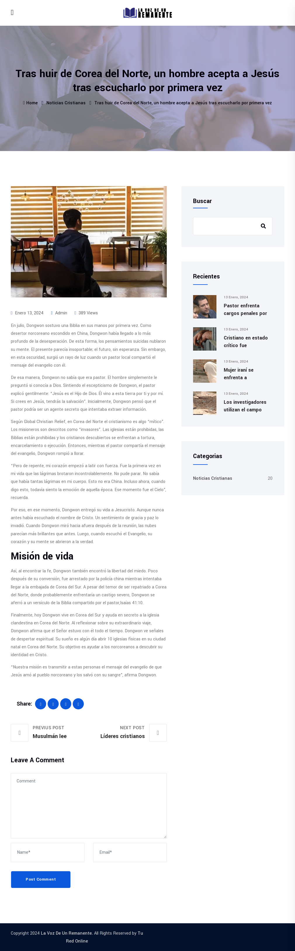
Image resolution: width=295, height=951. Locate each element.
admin (59, 313)
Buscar (202, 201)
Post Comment (41, 879)
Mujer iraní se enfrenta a (239, 374)
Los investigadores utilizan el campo (245, 406)
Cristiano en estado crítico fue (246, 342)
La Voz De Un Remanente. (67, 933)
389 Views (86, 313)
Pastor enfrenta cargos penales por (245, 309)
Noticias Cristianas (66, 103)
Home (30, 103)
